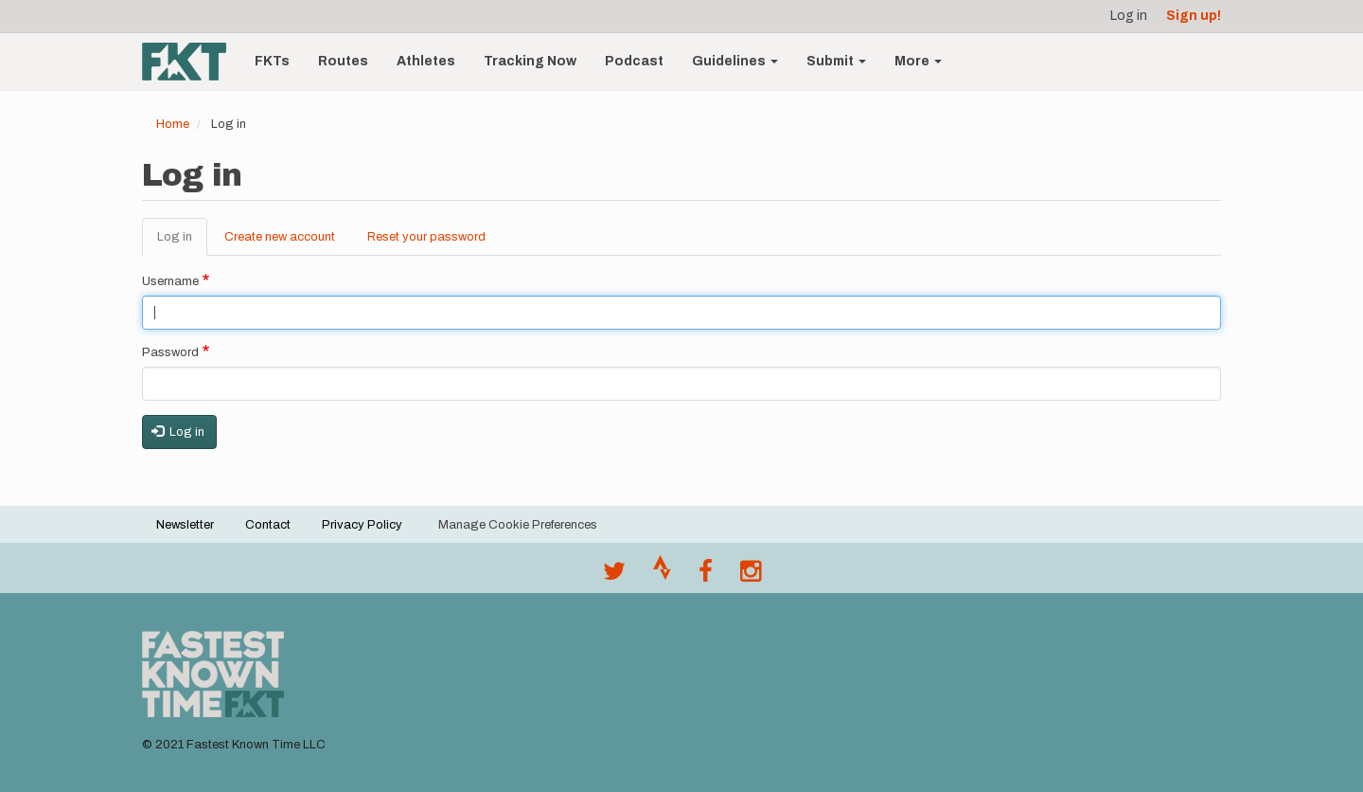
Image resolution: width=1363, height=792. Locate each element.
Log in (1128, 16)
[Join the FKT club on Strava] (662, 576)
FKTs (272, 61)
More (918, 61)
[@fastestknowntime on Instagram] (750, 576)
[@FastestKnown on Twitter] (614, 576)
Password (170, 352)
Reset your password (426, 236)
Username (170, 281)
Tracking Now (530, 61)
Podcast (634, 61)
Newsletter (185, 524)
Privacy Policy (362, 524)
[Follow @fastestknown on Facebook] (706, 576)
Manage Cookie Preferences (517, 524)
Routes (343, 61)
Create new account (279, 236)
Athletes (426, 61)
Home (172, 124)
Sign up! (1193, 16)
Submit (836, 61)
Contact (268, 524)
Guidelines (735, 61)
